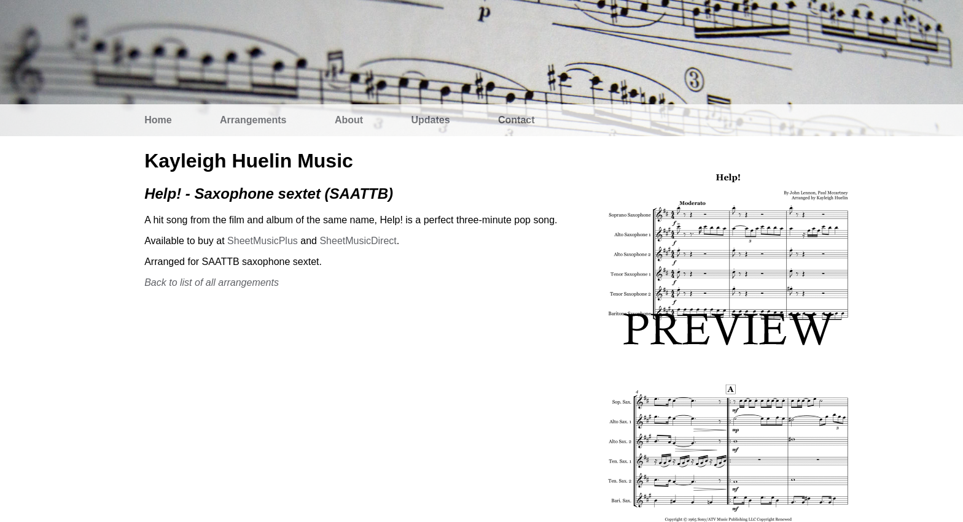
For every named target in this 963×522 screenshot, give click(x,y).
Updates (430, 120)
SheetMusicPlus (262, 241)
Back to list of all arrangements (211, 282)
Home (157, 120)
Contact (516, 120)
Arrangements (253, 120)
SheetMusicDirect (357, 241)
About (349, 120)
